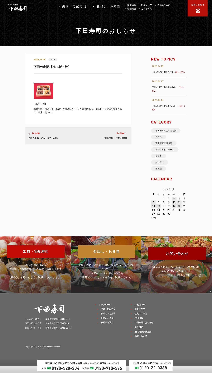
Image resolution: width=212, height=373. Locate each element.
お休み (159, 138)
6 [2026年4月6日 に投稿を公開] (153, 209)
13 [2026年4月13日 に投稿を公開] (153, 213)
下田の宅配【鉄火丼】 (168, 72)
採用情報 (131, 5)
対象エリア (146, 5)
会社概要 (131, 8)
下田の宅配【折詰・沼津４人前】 (43, 139)
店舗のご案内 (163, 5)
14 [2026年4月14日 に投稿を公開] (158, 213)
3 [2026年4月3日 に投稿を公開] (174, 205)
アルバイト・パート (166, 153)
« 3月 (153, 225)
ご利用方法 (146, 8)
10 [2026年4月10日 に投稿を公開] (174, 209)
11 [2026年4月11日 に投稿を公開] (179, 209)
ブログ (53, 60)
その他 (159, 175)
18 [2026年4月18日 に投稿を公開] (179, 213)
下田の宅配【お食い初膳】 (115, 139)
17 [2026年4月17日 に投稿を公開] (174, 213)
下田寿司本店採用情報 (168, 131)
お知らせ (161, 168)
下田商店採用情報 (165, 146)
